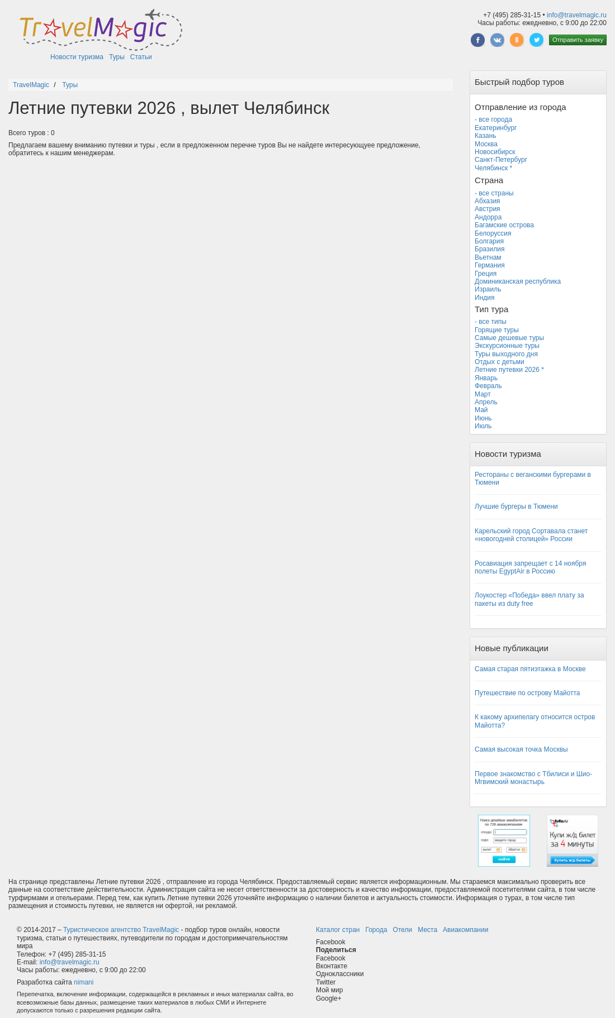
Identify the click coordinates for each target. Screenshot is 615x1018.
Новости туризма (76, 57)
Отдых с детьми (499, 362)
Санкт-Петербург (501, 160)
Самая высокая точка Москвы (521, 749)
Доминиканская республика (518, 281)
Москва (486, 144)
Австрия (487, 209)
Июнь (483, 418)
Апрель (486, 402)
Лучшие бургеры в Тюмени (516, 506)
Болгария (489, 241)
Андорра (488, 217)
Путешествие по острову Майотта (527, 693)
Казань (485, 136)
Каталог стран (337, 930)
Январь (486, 378)
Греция (485, 274)
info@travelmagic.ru (577, 15)
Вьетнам (488, 257)
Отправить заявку (577, 39)
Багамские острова (504, 225)
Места (427, 930)
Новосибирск (495, 152)
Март (483, 394)
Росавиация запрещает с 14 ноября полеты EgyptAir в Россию (530, 567)
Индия (484, 298)
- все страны (494, 193)
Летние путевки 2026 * (509, 370)
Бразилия (490, 249)
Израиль (488, 289)
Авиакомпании (465, 930)
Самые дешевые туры (509, 338)
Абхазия (487, 201)
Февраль (488, 386)
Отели (403, 930)
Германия (490, 265)
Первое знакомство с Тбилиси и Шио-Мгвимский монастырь (533, 778)
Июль (483, 426)
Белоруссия (493, 233)
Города (376, 930)
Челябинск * (493, 168)
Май (481, 410)
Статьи (141, 57)
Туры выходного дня (506, 354)
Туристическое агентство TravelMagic (121, 930)
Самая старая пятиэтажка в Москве (530, 669)
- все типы (491, 322)
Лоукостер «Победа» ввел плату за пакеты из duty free (529, 599)
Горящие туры (497, 330)
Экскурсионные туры (507, 346)
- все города (493, 119)
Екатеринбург (496, 128)
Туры (117, 57)
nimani (83, 982)
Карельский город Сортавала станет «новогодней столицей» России (531, 535)
